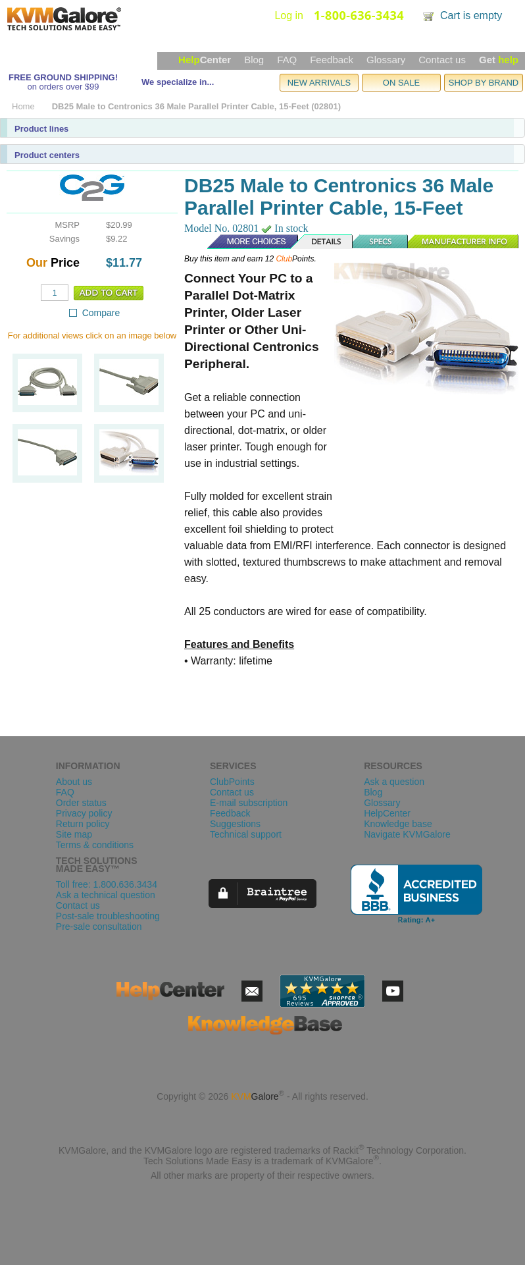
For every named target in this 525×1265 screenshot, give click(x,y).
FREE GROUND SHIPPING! (63, 77)
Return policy (83, 824)
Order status (81, 802)
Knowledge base (398, 824)
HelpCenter (387, 813)
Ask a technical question (105, 895)
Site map (74, 834)
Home (23, 106)
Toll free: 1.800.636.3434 (106, 884)
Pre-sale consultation (99, 926)
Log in (288, 15)
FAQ (287, 59)
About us (74, 781)
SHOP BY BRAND (483, 83)
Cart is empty (471, 15)
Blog (254, 59)
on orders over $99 (63, 87)
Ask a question (394, 781)
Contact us (442, 59)
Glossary (385, 59)
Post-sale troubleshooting (108, 916)
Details (322, 241)
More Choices (246, 241)
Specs (381, 241)
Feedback (331, 59)
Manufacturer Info (463, 241)
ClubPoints (232, 781)
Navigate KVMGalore (407, 834)
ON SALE (401, 83)
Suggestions (235, 824)
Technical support (246, 834)
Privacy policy (84, 813)
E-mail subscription (249, 802)
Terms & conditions (95, 845)
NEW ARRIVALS (319, 83)
